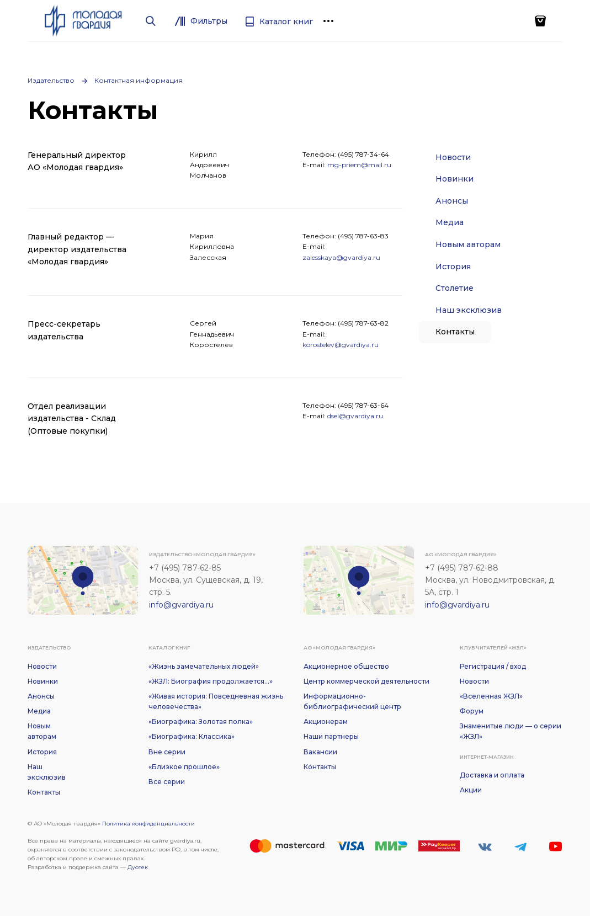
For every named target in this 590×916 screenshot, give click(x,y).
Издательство (51, 80)
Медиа (449, 222)
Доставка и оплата (492, 775)
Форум (471, 711)
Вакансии (320, 752)
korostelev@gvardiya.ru (340, 344)
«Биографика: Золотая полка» (200, 721)
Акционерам (326, 721)
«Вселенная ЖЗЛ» (491, 696)
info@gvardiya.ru (181, 605)
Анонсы (451, 201)
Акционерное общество (346, 666)
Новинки (454, 179)
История (453, 266)
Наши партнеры (331, 736)
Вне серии (166, 752)
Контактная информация (138, 80)
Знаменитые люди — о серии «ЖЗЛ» (510, 731)
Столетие (454, 288)
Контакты (455, 332)
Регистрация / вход (493, 666)
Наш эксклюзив (468, 310)
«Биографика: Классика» (191, 736)
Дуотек (137, 867)
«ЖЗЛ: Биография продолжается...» (210, 681)
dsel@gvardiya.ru (355, 416)
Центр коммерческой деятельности (366, 681)
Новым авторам (468, 244)
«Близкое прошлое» (184, 767)
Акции (471, 790)
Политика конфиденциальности (148, 823)
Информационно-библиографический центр (352, 701)
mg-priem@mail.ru (359, 165)
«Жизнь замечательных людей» (203, 666)
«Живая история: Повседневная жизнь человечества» (215, 701)
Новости (453, 157)
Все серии (166, 781)
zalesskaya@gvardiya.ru (341, 257)
